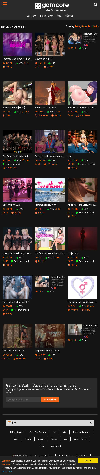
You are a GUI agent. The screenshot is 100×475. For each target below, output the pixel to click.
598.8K (73, 209)
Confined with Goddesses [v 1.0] (50, 253)
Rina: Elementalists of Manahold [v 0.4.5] (82, 107)
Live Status (82, 456)
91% (17, 160)
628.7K (73, 257)
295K (39, 112)
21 (70, 212)
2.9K (25, 160)
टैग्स (54, 432)
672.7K (73, 160)
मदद (65, 439)
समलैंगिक (73, 310)
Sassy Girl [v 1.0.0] (11, 204)
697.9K (7, 257)
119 (6, 358)
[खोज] (95, 4)
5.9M (7, 160)
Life (69, 156)
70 (37, 164)
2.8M (7, 112)
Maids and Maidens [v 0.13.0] (17, 253)
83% (84, 160)
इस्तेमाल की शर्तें (80, 439)
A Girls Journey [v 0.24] (14, 107)
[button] (50, 423)
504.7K (7, 306)
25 (37, 358)
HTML (7, 115)
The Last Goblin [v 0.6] (13, 350)
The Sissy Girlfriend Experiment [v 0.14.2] (82, 302)
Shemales (41, 115)
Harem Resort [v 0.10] (45, 204)
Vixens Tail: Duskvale (45, 107)
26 (57, 112)
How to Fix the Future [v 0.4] (16, 302)
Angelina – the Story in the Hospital (82, 204)
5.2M (72, 306)
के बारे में (28, 439)
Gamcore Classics (43, 456)
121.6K (7, 63)
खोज (64, 432)
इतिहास (69, 16)
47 (5, 261)
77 (70, 261)
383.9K (7, 209)
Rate (84, 26)
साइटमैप (41, 439)
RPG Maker (83, 115)
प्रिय (59, 16)
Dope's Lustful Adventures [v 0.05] (50, 156)
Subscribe (50, 399)
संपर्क (16, 439)
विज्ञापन (54, 439)
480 (56, 257)
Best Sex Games (38, 432)
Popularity (93, 26)
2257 (41, 446)
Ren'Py (7, 67)
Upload (56, 446)
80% (84, 257)
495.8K (40, 160)
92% (48, 257)
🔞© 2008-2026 (20, 456)
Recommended (11, 164)
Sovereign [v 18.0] (43, 59)
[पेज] (5, 4)
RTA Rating (64, 456)
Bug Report (16, 432)
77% (17, 112)
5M (38, 257)
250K (72, 48)
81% (82, 306)
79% (19, 63)
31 (37, 67)
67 (5, 310)
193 (25, 112)
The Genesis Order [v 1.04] (15, 156)
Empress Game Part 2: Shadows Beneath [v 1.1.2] (17, 59)
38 (70, 115)
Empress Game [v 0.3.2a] (47, 350)
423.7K (7, 355)
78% (51, 63)
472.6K (73, 112)
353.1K (40, 63)
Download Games (81, 432)
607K (39, 209)
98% (82, 48)
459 (90, 306)
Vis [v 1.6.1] (73, 253)
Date (77, 26)
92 (57, 209)
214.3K (40, 355)
